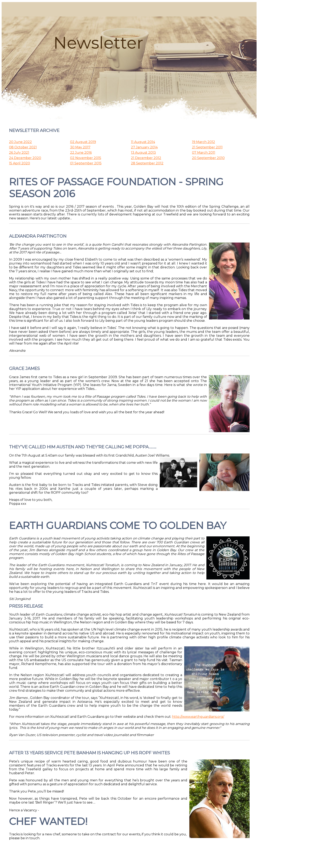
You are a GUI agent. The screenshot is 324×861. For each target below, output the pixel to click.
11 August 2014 (143, 142)
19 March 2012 (203, 142)
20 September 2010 (208, 158)
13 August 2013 (143, 153)
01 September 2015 (86, 163)
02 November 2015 (85, 158)
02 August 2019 (83, 142)
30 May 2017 (80, 147)
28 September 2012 (147, 163)
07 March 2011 (203, 153)
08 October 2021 (23, 147)
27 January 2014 (144, 147)
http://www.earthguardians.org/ (198, 717)
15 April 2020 (19, 163)
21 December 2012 (146, 158)
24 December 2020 (25, 158)
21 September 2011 (207, 147)
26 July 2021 (19, 153)
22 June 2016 (81, 153)
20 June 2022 (20, 142)
